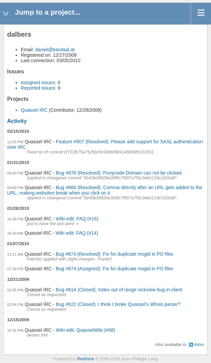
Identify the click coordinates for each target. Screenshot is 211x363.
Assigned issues (38, 82)
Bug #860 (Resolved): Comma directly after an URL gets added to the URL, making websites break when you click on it (104, 190)
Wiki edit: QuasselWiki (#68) (85, 330)
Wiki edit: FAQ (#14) (77, 233)
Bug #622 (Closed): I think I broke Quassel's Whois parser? (118, 304)
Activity (17, 121)
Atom (199, 344)
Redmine (85, 359)
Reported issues (38, 88)
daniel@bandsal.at (55, 49)
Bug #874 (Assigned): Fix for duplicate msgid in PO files (114, 268)
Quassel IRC (34, 110)
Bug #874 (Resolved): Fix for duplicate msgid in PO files (114, 254)
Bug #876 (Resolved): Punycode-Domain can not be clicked (118, 173)
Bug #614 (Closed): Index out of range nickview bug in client (119, 289)
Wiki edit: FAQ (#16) (77, 218)
